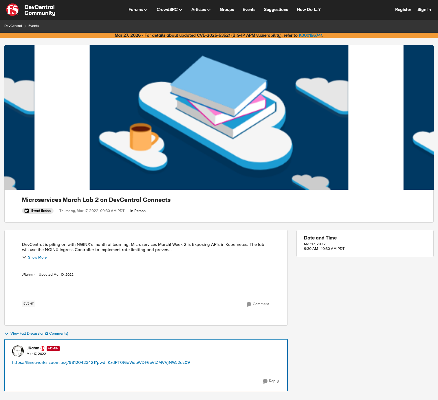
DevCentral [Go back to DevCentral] (13, 26)
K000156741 (310, 35)
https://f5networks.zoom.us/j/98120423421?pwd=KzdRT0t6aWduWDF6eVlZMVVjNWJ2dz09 (101, 362)
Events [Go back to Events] (33, 26)
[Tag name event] (28, 304)
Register (403, 9)
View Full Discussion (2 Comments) (36, 333)
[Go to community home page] (30, 10)
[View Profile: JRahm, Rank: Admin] (18, 351)
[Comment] (257, 304)
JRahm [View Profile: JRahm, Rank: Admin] (27, 275)
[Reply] (271, 381)
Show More (34, 257)
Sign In (424, 9)
